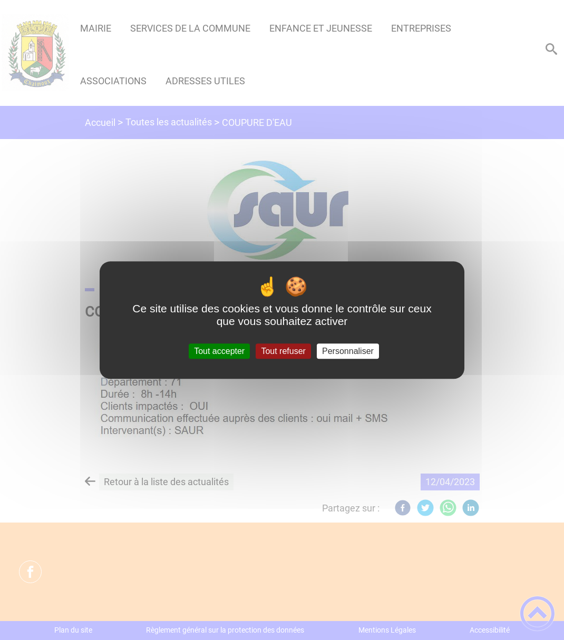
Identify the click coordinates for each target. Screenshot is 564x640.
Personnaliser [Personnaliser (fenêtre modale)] (348, 351)
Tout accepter (219, 351)
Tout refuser (283, 351)
